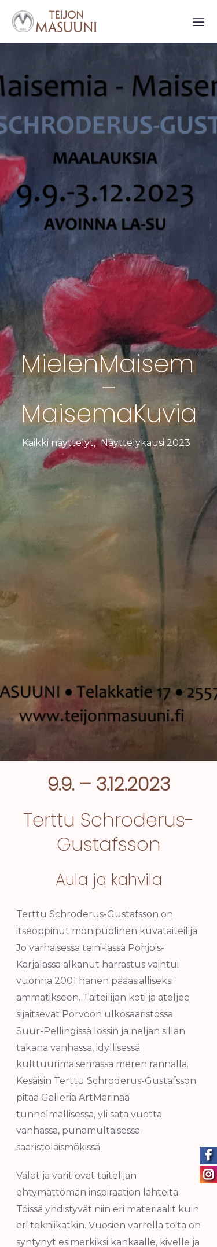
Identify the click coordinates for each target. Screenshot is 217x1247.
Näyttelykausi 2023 (145, 438)
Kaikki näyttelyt (58, 438)
